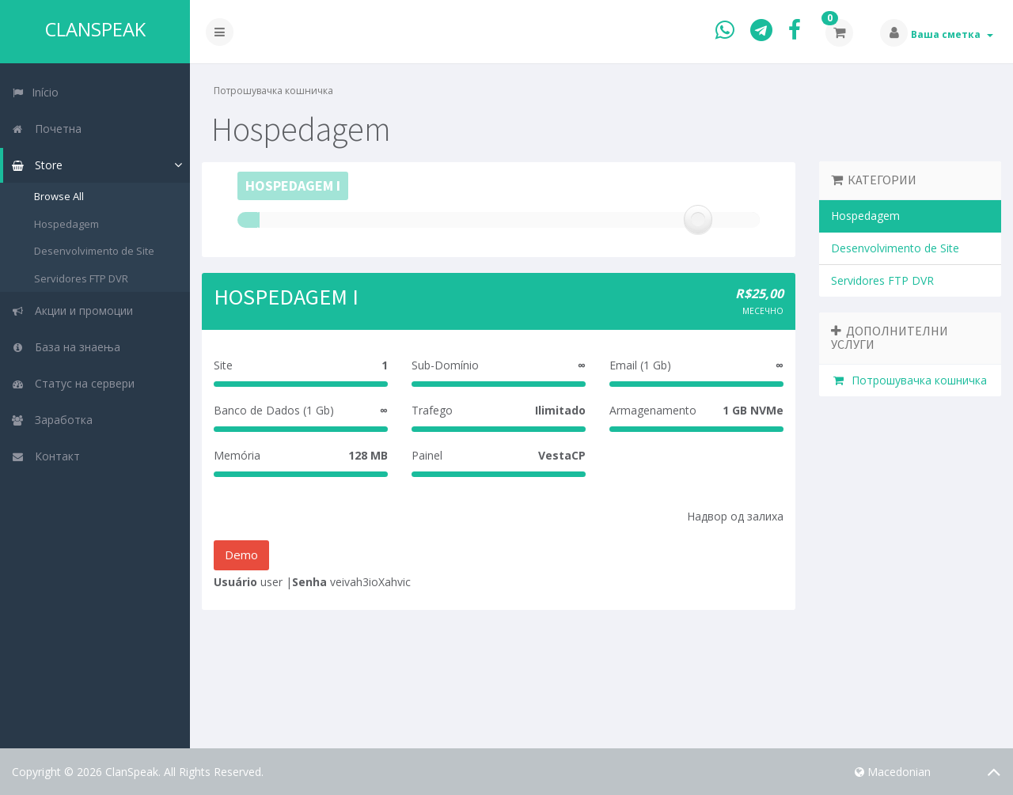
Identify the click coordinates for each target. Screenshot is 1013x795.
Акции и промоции (72, 310)
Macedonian (893, 771)
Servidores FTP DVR (81, 278)
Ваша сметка (952, 34)
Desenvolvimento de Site (94, 251)
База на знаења (65, 346)
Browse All (59, 196)
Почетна (46, 128)
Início (35, 92)
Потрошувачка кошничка (909, 380)
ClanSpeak (95, 29)
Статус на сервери (73, 383)
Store (37, 164)
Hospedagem (66, 224)
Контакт (45, 456)
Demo (241, 554)
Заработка (52, 419)
